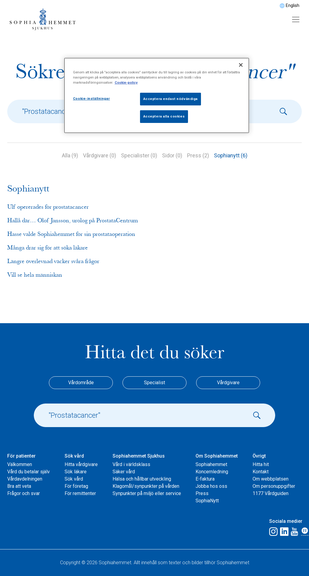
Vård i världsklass (131, 464)
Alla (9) (70, 155)
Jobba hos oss (211, 486)
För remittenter (80, 493)
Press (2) (198, 155)
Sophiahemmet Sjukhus (139, 456)
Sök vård (74, 456)
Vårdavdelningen (24, 479)
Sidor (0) (172, 155)
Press (202, 493)
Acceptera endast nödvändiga (170, 99)
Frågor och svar (23, 493)
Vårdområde (81, 382)
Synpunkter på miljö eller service (147, 493)
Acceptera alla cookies (164, 116)
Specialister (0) (139, 155)
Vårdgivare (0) (99, 155)
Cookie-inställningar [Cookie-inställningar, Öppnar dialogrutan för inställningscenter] (91, 98)
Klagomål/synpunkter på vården (146, 486)
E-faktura (205, 479)
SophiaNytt (207, 501)
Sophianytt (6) (230, 155)
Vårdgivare (228, 382)
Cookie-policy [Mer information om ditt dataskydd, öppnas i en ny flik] (126, 82)
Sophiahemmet (211, 464)
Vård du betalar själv (28, 472)
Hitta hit (261, 464)
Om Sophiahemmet (217, 456)
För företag (76, 486)
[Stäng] (240, 65)
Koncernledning (212, 472)
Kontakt (261, 472)
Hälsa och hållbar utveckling (142, 479)
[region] (156, 95)
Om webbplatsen (270, 479)
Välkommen (19, 464)
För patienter (21, 456)
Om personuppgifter (274, 486)
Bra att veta (19, 486)
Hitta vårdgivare (81, 464)
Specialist (154, 382)
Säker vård (124, 472)
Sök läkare (76, 472)
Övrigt (259, 456)
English (292, 5)
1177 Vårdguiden (270, 493)
